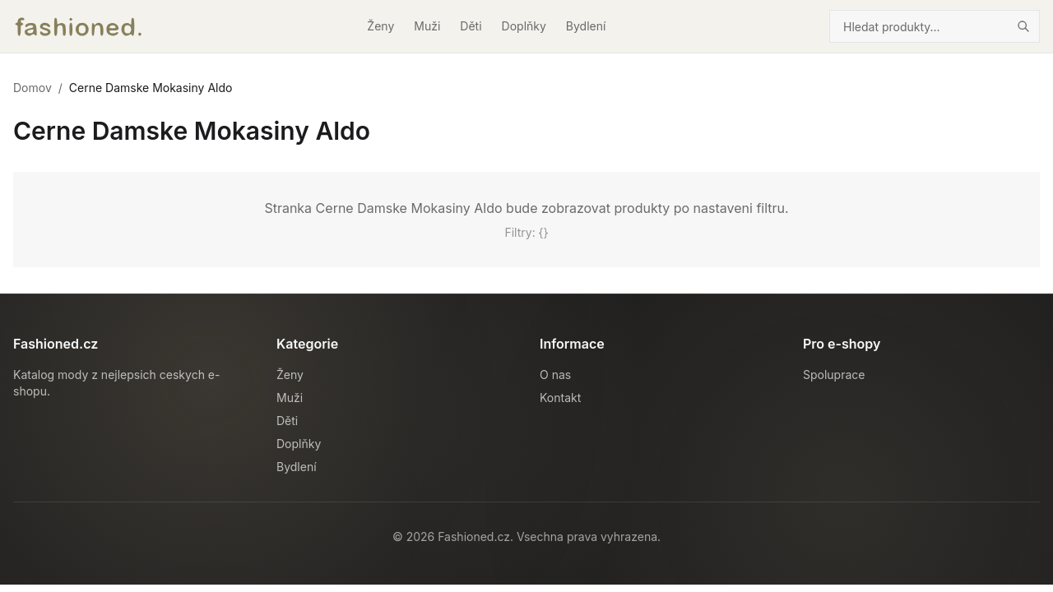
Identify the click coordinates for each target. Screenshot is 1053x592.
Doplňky (524, 26)
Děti (470, 26)
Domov (32, 88)
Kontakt (560, 398)
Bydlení (586, 26)
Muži (427, 26)
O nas (555, 375)
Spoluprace (834, 375)
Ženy (380, 26)
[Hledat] (1023, 26)
